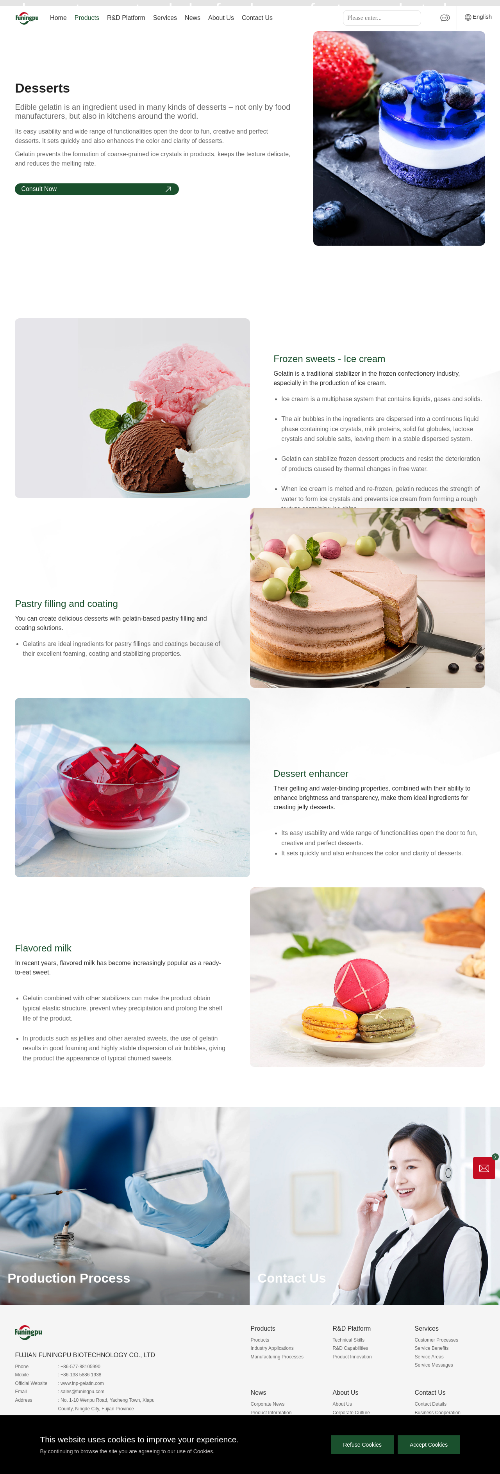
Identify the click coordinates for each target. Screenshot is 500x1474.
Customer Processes (436, 1340)
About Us (221, 17)
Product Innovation (352, 1357)
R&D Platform (126, 17)
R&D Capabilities (350, 1348)
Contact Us (257, 17)
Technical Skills (348, 1340)
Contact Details (430, 1404)
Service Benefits (432, 1348)
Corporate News (268, 1404)
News (192, 17)
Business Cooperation (438, 1412)
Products (87, 17)
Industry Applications (272, 1348)
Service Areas (429, 1357)
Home (58, 17)
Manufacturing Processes (277, 1357)
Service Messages (434, 1365)
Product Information (271, 1412)
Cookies (203, 1451)
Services (165, 17)
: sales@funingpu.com (81, 1391)
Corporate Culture (351, 1412)
